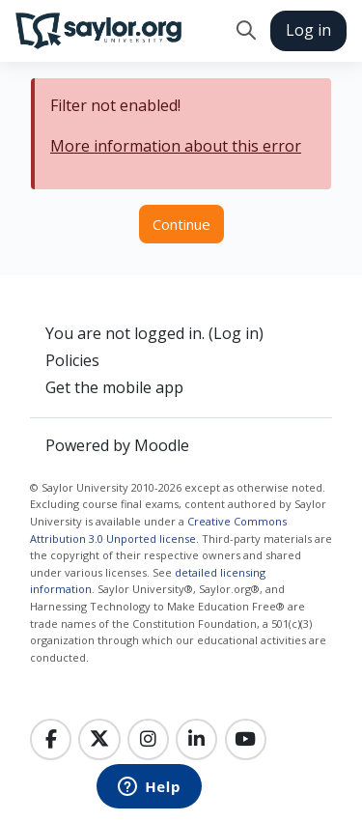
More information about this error (175, 145)
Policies (72, 360)
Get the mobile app (114, 387)
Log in (308, 30)
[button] (246, 31)
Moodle (161, 445)
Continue (181, 224)
